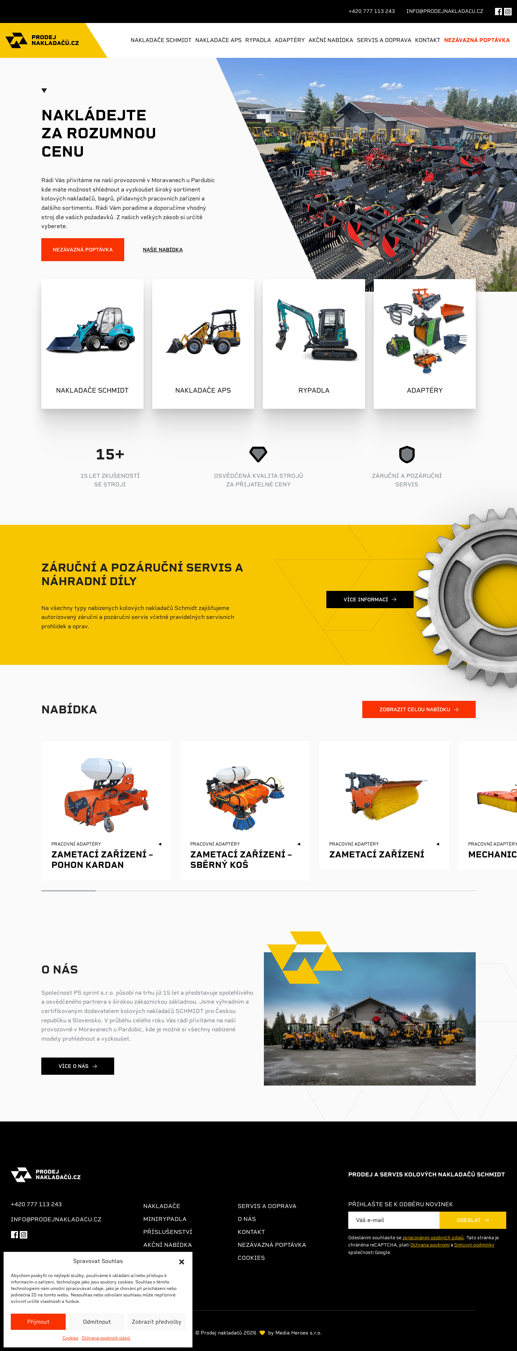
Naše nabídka (163, 250)
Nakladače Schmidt (161, 40)
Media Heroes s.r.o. (298, 1333)
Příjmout (38, 1322)
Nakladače (161, 1206)
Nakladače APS (218, 40)
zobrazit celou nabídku (414, 709)
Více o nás (74, 1066)
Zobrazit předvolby (156, 1322)
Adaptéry (290, 40)
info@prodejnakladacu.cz (444, 11)
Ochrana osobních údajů (106, 1338)
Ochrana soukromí (430, 1245)
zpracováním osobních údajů (433, 1237)
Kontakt (428, 40)
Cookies (70, 1338)
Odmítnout (97, 1322)
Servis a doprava (384, 40)
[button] (181, 1261)
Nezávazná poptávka (477, 40)
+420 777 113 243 (372, 11)
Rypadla (258, 40)
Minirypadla (165, 1219)
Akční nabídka (330, 40)
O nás (247, 1219)
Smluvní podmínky (474, 1245)
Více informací (366, 599)
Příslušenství (167, 1232)
